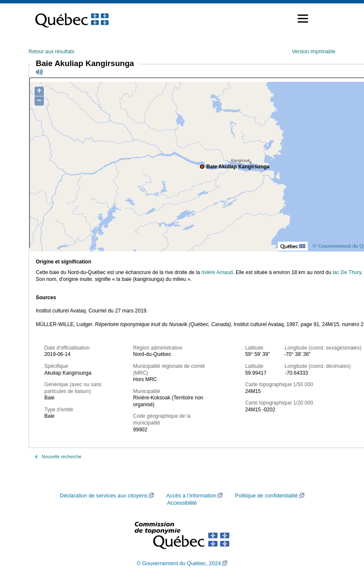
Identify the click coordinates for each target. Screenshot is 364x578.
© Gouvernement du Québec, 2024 (179, 563)
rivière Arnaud (217, 272)
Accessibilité (182, 503)
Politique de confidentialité (266, 496)
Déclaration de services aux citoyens (103, 496)
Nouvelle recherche (61, 456)
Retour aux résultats (51, 52)
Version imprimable (313, 52)
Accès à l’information (191, 496)
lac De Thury (346, 272)
